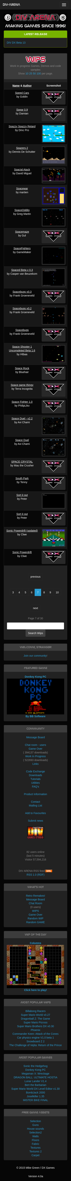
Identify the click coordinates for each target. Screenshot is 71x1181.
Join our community (35, 655)
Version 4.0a (35, 1176)
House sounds (35, 1128)
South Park (22, 478)
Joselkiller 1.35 (35, 1096)
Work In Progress (35, 756)
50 (34, 73)
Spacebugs (22, 330)
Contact (35, 801)
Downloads (35, 775)
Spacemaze (22, 231)
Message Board (35, 737)
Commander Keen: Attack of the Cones (35, 1033)
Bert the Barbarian (35, 1084)
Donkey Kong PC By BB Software (35, 696)
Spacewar (22, 188)
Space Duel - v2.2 (22, 418)
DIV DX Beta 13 (16, 42)
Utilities (35, 782)
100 (39, 73)
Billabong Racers (36, 1011)
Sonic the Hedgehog (35, 1066)
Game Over (35, 748)
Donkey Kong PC (35, 1069)
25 (30, 73)
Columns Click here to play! (35, 967)
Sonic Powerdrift (22, 552)
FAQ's (35, 786)
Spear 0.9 (22, 109)
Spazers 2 (22, 147)
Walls (35, 1136)
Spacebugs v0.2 (21, 308)
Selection (35, 1121)
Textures (35, 1147)
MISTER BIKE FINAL (35, 1100)
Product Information (35, 794)
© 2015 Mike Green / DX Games (35, 1167)
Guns (35, 1124)
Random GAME (35, 922)
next (35, 608)
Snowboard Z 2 (35, 1041)
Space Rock (22, 368)
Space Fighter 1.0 (22, 401)
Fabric (35, 1143)
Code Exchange (35, 771)
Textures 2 (35, 1151)
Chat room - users (35, 744)
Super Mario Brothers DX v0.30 (35, 1026)
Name (16, 85)
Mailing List (35, 805)
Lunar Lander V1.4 (36, 1081)
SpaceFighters (21, 248)
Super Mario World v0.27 (35, 1014)
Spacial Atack (22, 169)
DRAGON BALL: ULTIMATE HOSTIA (35, 1077)
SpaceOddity (22, 210)
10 (27, 73)
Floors (35, 1140)
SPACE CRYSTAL (22, 461)
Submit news (35, 820)
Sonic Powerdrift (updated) (22, 530)
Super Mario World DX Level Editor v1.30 (35, 1088)
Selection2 (35, 1132)
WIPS (35, 910)
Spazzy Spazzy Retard (22, 126)
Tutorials (35, 779)
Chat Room (35, 903)
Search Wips (35, 633)
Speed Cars (22, 92)
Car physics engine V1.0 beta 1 (35, 1037)
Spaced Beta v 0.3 (22, 269)
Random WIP (35, 918)
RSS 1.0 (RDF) (35, 874)
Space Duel (22, 440)
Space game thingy (22, 384)
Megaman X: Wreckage (35, 1073)
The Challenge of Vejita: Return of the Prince (35, 1045)
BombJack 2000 (35, 1092)
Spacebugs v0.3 (21, 291)
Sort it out (22, 495)
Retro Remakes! (35, 895)
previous (35, 576)
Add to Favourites (35, 813)
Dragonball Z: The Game (35, 1018)
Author (27, 85)
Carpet (35, 1155)
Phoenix (35, 1030)
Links (35, 763)
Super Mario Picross (35, 1022)
